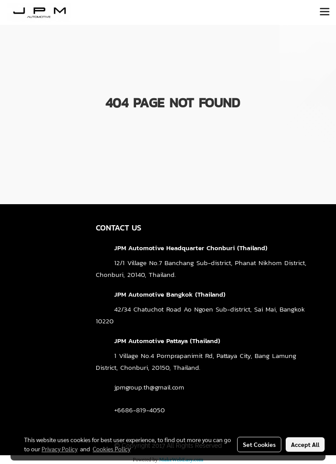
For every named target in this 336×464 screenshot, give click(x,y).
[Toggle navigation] (324, 12)
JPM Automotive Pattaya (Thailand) (167, 341)
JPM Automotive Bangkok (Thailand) (169, 294)
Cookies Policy (111, 449)
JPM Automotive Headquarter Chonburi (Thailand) (190, 248)
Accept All (305, 444)
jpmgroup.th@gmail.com (149, 387)
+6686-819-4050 (139, 410)
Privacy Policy (59, 449)
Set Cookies (259, 444)
